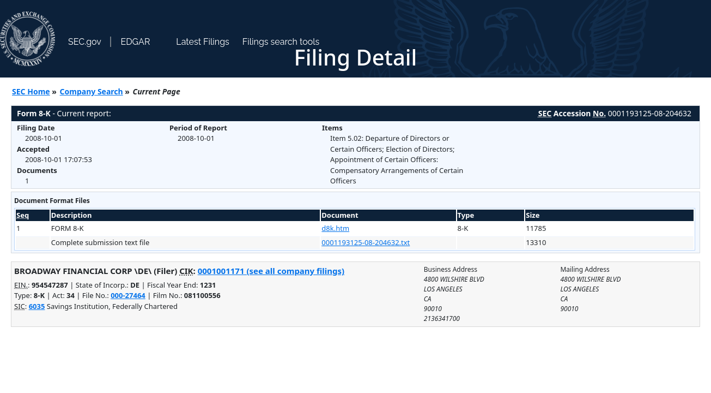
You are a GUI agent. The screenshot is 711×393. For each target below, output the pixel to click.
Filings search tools (281, 42)
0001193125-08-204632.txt (365, 242)
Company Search (91, 91)
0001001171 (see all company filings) (271, 270)
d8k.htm (335, 228)
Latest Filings (202, 42)
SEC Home (31, 91)
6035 (37, 306)
